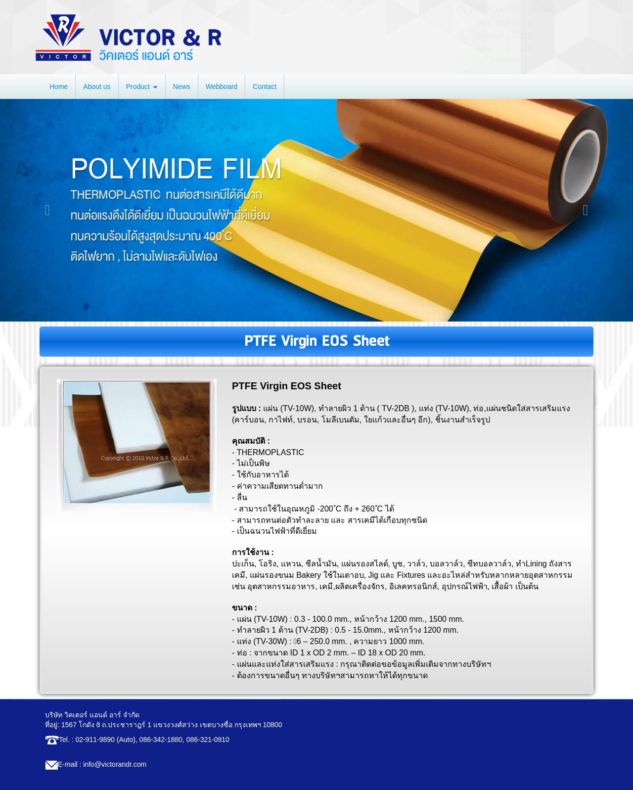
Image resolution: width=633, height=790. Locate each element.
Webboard (221, 87)
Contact (264, 87)
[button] (47, 210)
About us (96, 87)
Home (58, 87)
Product (142, 87)
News (181, 87)
